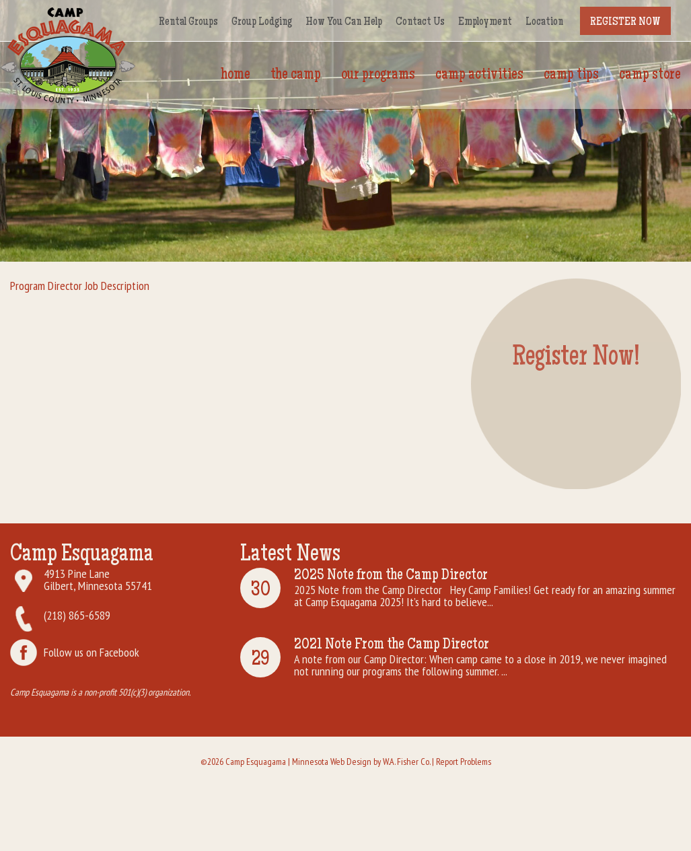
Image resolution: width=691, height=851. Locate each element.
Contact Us (420, 22)
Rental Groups (188, 22)
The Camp (295, 75)
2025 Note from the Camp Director (391, 576)
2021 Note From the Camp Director (391, 645)
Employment (485, 22)
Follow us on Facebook (91, 652)
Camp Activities (479, 75)
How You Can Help (343, 22)
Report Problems (463, 761)
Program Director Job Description (79, 285)
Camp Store (650, 75)
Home (235, 75)
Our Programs (378, 75)
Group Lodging (261, 22)
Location (544, 22)
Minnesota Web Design (331, 761)
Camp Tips (571, 75)
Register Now (625, 22)
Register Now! (576, 358)
